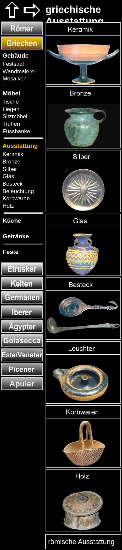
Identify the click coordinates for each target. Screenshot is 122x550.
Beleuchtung (17, 191)
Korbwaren (15, 198)
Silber (9, 169)
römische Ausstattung (80, 542)
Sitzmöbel (14, 116)
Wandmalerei (18, 71)
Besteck (11, 183)
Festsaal (12, 64)
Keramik (12, 154)
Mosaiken (14, 78)
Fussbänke (15, 131)
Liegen (10, 109)
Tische (10, 101)
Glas (7, 176)
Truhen (10, 123)
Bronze (10, 161)
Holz (7, 206)
